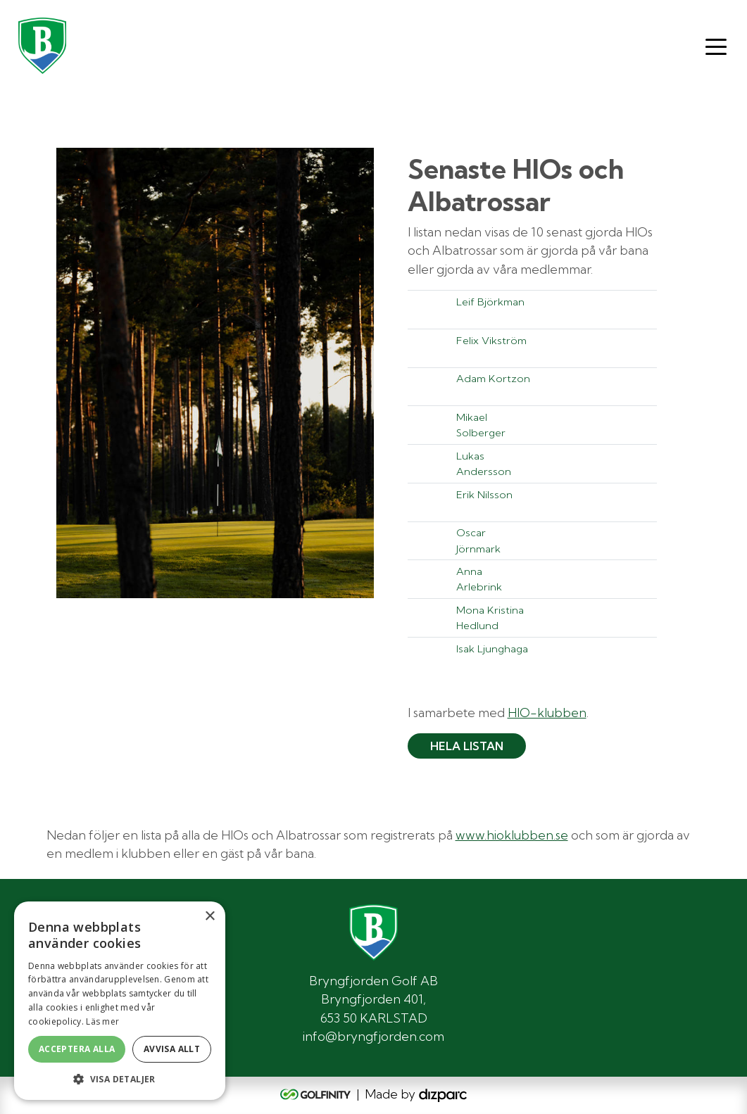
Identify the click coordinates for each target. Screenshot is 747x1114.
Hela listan (466, 746)
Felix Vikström (491, 340)
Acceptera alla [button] (77, 1049)
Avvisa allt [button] (172, 1049)
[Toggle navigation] (716, 45)
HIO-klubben (547, 712)
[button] (119, 1079)
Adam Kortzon (493, 378)
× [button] (209, 916)
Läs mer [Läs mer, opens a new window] (102, 1021)
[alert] (119, 1000)
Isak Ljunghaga (492, 648)
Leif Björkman (490, 301)
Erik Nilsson (484, 494)
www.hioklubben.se (512, 835)
